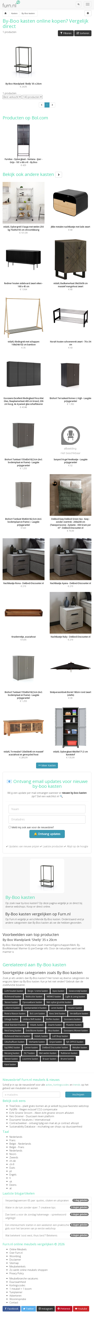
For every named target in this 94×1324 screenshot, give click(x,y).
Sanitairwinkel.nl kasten (35, 1007)
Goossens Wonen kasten (76, 1030)
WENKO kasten (54, 996)
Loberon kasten (12, 1007)
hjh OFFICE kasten (74, 1041)
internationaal (42, 1119)
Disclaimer (15, 1259)
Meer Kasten (47, 765)
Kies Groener (16, 1116)
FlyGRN (13, 1109)
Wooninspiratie (17, 1299)
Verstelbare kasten (79, 1013)
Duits (12, 1167)
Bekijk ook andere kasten (32, 174)
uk (10, 1181)
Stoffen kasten (52, 1019)
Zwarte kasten (55, 1024)
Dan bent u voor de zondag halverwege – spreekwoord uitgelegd (47, 1216)
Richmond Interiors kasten (17, 1036)
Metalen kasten (80, 1047)
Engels (12, 1174)
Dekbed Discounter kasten (55, 1047)
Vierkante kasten (37, 1041)
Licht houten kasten (13, 990)
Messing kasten (11, 1053)
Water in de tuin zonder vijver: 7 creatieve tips (47, 1207)
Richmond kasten (12, 996)
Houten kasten (75, 1007)
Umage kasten (11, 1019)
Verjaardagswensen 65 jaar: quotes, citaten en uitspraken (47, 1200)
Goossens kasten (72, 1019)
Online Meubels (18, 1249)
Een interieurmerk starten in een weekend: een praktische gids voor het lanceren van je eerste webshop (47, 1226)
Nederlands (15, 1136)
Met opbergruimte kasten (59, 1002)
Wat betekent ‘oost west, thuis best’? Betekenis (47, 1235)
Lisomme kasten (30, 1058)
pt (10, 1171)
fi (10, 1178)
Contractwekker (18, 1123)
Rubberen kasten (69, 1053)
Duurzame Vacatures (21, 1119)
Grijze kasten (55, 1041)
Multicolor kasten (34, 996)
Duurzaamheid (17, 1282)
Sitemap (14, 1263)
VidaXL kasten (36, 1024)
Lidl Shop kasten (60, 1036)
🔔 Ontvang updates (47, 834)
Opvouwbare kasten (32, 1002)
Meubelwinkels (17, 1266)
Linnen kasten (31, 1047)
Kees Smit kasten (57, 1013)
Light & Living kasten (75, 996)
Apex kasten (58, 990)
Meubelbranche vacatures (23, 1278)
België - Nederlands (20, 1143)
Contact (13, 1302)
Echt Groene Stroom (20, 1112)
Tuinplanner (15, 1292)
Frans (12, 1140)
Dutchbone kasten (34, 1030)
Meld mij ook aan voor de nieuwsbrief (31, 827)
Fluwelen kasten (73, 1024)
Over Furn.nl (16, 1252)
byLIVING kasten (12, 1047)
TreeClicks (14, 1106)
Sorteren (82, 33)
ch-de (12, 1160)
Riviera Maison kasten (14, 1013)
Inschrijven (78, 1094)
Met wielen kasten (47, 1053)
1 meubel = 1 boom (20, 1288)
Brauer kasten (49, 1058)
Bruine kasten (67, 1058)
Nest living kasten (12, 1030)
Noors (12, 1154)
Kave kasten (10, 1064)
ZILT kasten (29, 1053)
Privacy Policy (16, 1273)
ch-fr (11, 1164)
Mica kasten (53, 1030)
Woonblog (15, 1256)
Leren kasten (57, 1007)
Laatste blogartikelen (19, 1193)
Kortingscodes (17, 1285)
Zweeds (13, 1157)
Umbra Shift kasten (32, 1019)
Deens (12, 1184)
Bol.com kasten (37, 1013)
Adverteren (15, 1295)
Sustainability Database (22, 1126)
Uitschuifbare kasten (14, 1041)
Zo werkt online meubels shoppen (28, 1270)
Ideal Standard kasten (15, 1024)
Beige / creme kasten (38, 990)
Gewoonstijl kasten (78, 990)
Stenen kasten (11, 1002)
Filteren (65, 33)
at (10, 1188)
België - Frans (16, 1147)
